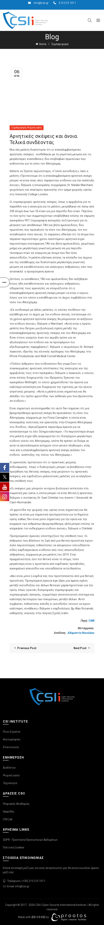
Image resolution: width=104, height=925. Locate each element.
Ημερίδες (8, 811)
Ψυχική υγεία (34, 127)
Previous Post (26, 648)
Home (42, 44)
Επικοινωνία (11, 747)
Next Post (80, 648)
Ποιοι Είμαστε (11, 731)
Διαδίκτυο (9, 767)
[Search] (90, 20)
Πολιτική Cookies (13, 847)
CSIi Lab (8, 819)
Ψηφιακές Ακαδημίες (16, 803)
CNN (91, 620)
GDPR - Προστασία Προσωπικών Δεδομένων (30, 839)
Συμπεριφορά (59, 44)
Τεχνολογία (10, 783)
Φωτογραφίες (12, 739)
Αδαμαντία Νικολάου (81, 633)
